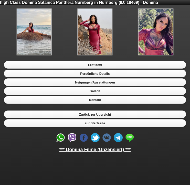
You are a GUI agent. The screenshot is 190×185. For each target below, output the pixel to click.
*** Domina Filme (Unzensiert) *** (95, 149)
